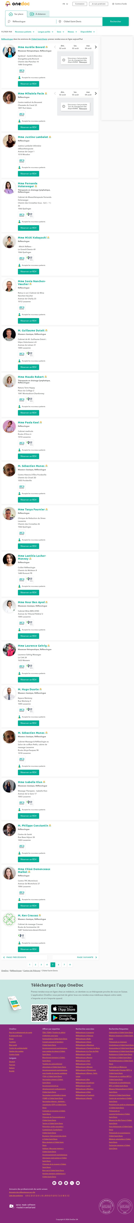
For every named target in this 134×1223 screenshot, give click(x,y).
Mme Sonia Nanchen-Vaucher (32, 282)
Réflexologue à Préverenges (86, 1070)
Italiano (12, 1068)
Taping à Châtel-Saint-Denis (52, 1123)
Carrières (12, 1042)
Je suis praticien (98, 3)
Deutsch (12, 1061)
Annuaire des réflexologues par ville (22, 1192)
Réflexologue (45, 51)
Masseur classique (25, 334)
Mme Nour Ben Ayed (31, 602)
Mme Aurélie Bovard (31, 47)
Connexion (79, 3)
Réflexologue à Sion (83, 1060)
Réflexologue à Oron (83, 1064)
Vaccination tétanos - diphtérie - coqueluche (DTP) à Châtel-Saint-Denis (54, 1104)
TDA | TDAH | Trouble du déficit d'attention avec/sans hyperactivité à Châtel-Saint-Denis (54, 1035)
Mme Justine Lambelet (33, 137)
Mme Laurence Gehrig (32, 645)
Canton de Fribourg (31, 970)
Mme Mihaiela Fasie (31, 93)
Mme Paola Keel (28, 422)
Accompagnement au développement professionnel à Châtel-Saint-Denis (54, 1089)
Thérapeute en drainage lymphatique (34, 190)
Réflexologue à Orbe (83, 1092)
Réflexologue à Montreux (85, 1045)
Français (12, 1064)
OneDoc (5, 970)
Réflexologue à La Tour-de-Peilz (87, 1051)
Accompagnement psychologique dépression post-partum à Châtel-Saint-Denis (54, 1158)
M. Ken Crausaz (28, 915)
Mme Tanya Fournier (31, 509)
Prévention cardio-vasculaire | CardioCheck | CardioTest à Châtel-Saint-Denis (52, 1129)
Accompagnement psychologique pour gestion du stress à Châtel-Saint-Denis (54, 1051)
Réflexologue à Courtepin (85, 1095)
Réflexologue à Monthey (84, 1089)
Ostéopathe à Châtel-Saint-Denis (121, 1032)
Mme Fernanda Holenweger (27, 185)
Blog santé (13, 1045)
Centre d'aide (14, 1054)
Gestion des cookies (16, 1051)
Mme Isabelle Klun (30, 782)
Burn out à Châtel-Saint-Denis (53, 1170)
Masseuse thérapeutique (28, 51)
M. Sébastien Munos (31, 466)
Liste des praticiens (16, 1195)
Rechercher (115, 21)
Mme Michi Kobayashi (32, 237)
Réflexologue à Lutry (83, 1086)
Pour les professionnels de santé (20, 1032)
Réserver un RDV (29, 84)
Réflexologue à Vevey (83, 1042)
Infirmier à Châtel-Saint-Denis (119, 1095)
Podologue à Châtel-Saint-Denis (120, 1054)
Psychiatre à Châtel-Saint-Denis (120, 1057)
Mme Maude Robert (31, 376)
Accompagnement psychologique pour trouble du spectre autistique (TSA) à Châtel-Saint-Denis (54, 1073)
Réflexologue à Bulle (83, 1038)
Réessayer (83, 62)
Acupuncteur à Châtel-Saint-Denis (121, 1048)
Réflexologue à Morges (84, 1067)
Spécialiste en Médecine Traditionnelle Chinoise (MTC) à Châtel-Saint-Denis (120, 1070)
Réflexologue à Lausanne (85, 1032)
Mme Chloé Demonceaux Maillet (34, 870)
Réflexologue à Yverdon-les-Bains (88, 1048)
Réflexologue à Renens (84, 1057)
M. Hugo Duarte (28, 689)
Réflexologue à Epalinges (85, 1082)
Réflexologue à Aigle (83, 1054)
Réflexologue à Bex (83, 1079)
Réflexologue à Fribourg (84, 1035)
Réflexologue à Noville (84, 1098)
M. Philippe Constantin (33, 825)
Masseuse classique (26, 606)
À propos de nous (15, 1035)
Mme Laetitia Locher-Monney (32, 557)
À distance (38, 14)
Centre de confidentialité (18, 1048)
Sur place (16, 14)
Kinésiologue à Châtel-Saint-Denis (121, 1051)
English (11, 1071)
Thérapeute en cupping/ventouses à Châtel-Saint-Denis (119, 1114)
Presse (11, 1038)
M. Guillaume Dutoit (31, 330)
